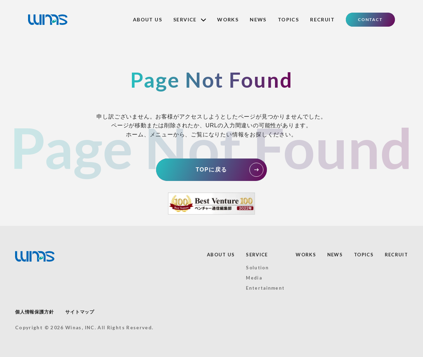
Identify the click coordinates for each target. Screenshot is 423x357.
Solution (257, 267)
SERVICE (189, 19)
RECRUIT (322, 19)
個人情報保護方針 (34, 312)
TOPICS (288, 19)
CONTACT (370, 19)
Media (254, 278)
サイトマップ (79, 312)
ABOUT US (147, 19)
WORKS (228, 19)
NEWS (258, 19)
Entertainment (265, 288)
